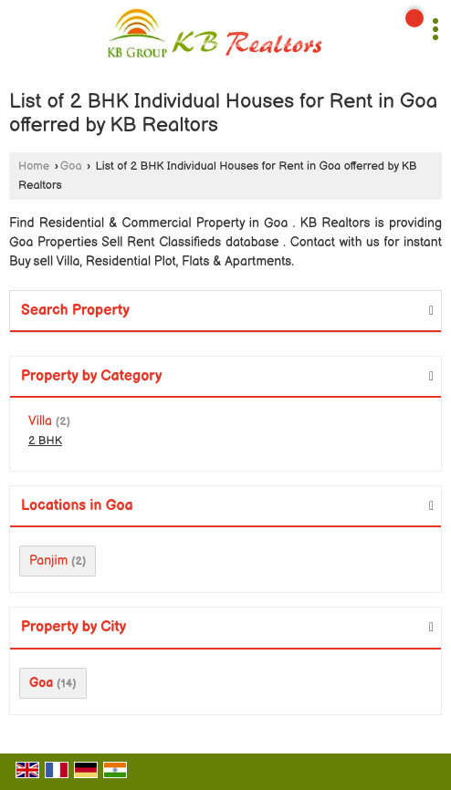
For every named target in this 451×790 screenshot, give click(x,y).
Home (33, 166)
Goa (71, 166)
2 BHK (45, 441)
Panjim (48, 560)
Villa (40, 421)
